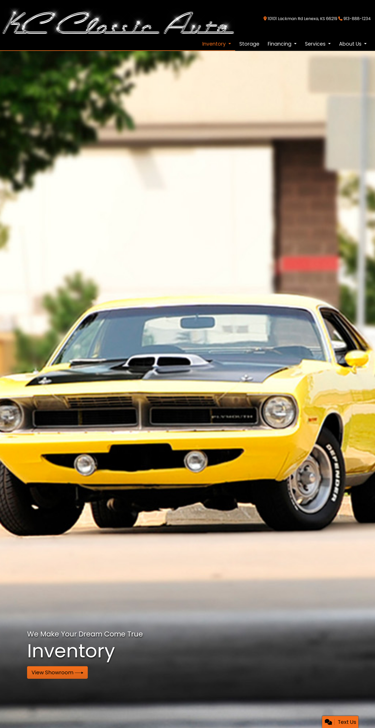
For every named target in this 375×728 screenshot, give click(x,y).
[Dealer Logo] (117, 18)
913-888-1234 (357, 19)
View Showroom (57, 672)
